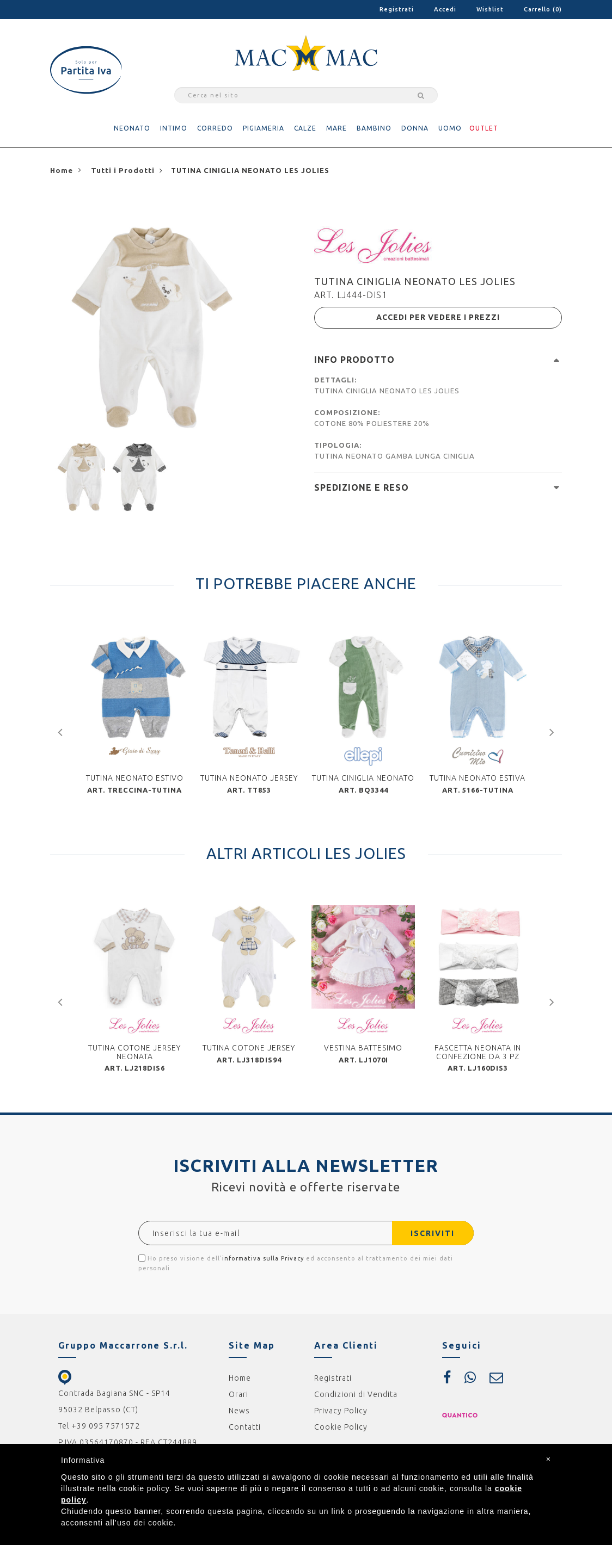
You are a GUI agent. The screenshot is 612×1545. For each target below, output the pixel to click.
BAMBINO (374, 128)
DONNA (415, 128)
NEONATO (132, 128)
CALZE (305, 128)
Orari (238, 1393)
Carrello (543, 9)
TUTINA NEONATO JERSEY (249, 777)
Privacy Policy (341, 1410)
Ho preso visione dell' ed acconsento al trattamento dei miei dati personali (295, 1262)
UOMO (450, 128)
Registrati (397, 9)
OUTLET (483, 128)
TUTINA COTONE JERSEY (249, 1047)
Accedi (445, 9)
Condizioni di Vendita (355, 1393)
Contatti (245, 1426)
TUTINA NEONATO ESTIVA (477, 777)
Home (240, 1377)
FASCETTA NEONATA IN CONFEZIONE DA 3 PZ (477, 1051)
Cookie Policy (341, 1426)
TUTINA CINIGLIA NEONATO (363, 777)
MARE (336, 128)
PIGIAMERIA (263, 128)
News (239, 1410)
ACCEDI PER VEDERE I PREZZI (438, 317)
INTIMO (173, 128)
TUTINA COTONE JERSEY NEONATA (134, 1051)
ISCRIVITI (432, 1232)
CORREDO (215, 128)
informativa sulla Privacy (263, 1257)
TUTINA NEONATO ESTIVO (134, 777)
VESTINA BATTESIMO (363, 1047)
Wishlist (490, 9)
